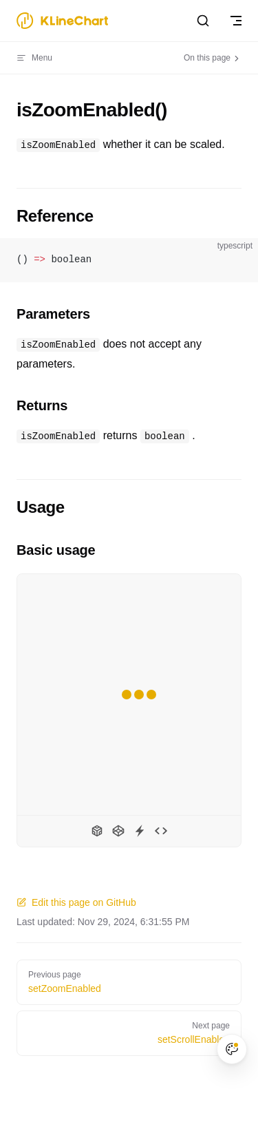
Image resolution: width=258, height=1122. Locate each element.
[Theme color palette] (232, 1049)
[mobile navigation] (235, 20)
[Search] (202, 20)
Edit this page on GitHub (76, 902)
